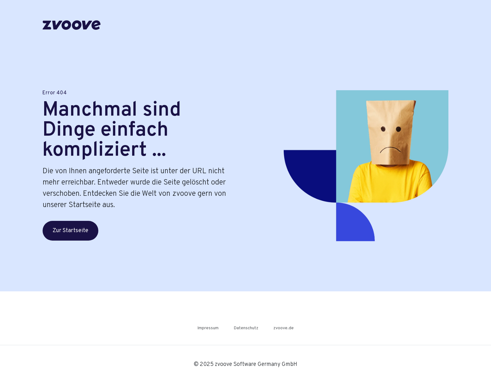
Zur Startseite (70, 230)
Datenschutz (246, 328)
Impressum (208, 328)
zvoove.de (283, 328)
